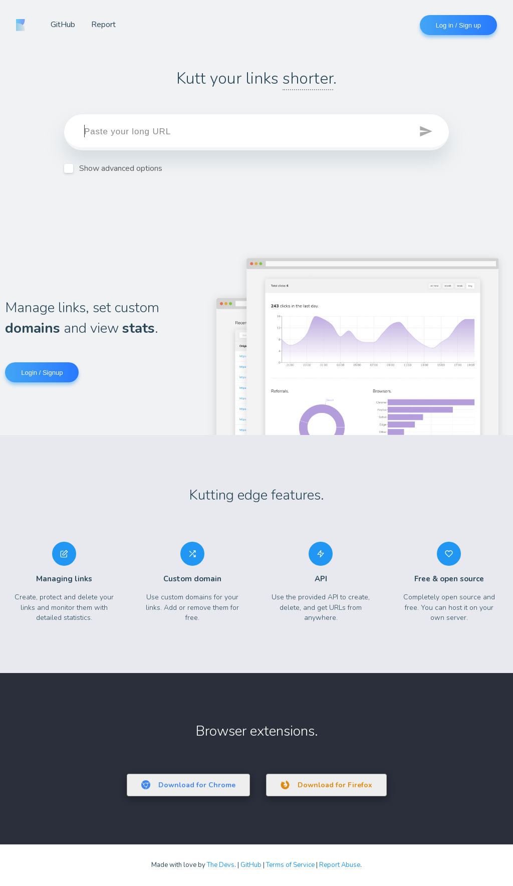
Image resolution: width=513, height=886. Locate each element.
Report (103, 24)
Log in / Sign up (458, 25)
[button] (427, 132)
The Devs (220, 864)
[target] (256, 132)
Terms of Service (290, 864)
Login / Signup (42, 372)
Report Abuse (339, 864)
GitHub (63, 24)
